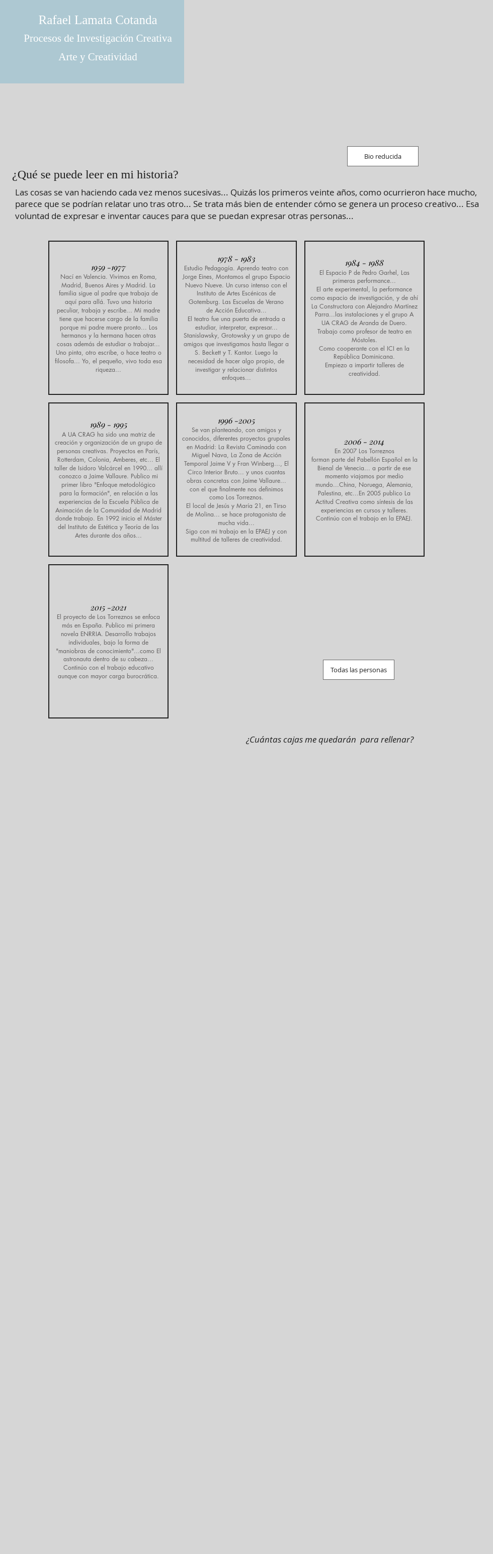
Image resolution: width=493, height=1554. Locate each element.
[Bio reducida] (383, 156)
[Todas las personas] (358, 670)
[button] (108, 318)
